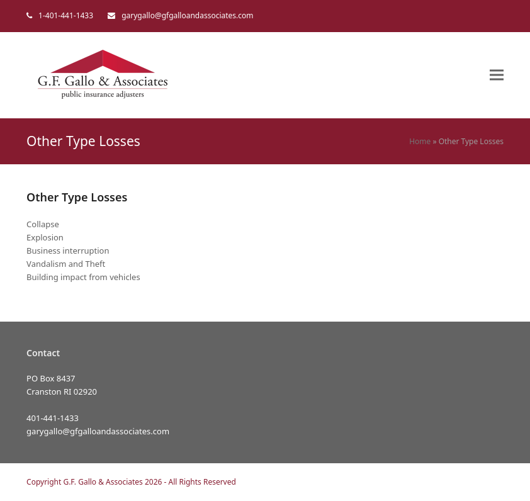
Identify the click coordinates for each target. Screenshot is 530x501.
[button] (497, 75)
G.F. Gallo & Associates (102, 481)
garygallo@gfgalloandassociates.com (187, 15)
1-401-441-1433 (65, 15)
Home (420, 141)
